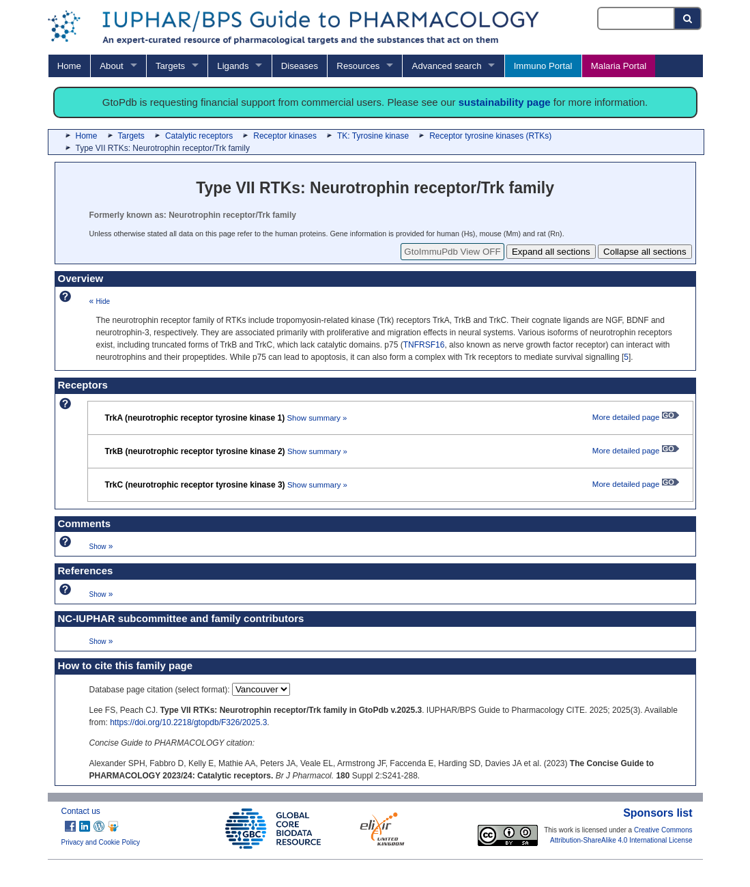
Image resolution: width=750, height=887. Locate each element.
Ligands (232, 66)
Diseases (299, 66)
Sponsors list (657, 813)
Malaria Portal (618, 66)
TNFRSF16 (424, 345)
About (111, 66)
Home (69, 66)
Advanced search (447, 66)
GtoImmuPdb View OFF (452, 252)
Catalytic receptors (199, 136)
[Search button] (688, 18)
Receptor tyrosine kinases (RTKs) (490, 136)
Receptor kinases (285, 136)
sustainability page (505, 102)
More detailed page (635, 417)
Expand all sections (551, 252)
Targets (170, 66)
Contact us (80, 811)
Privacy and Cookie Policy (101, 842)
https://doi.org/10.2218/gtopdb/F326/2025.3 (188, 722)
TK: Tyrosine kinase (373, 136)
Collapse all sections (645, 252)
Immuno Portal (543, 66)
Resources (357, 66)
